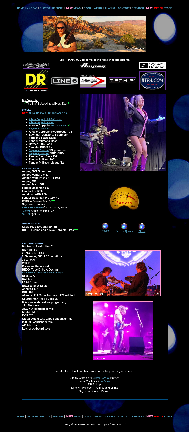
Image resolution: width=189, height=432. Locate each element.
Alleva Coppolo (101, 378)
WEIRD (98, 8)
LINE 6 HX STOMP (32, 207)
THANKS (110, 8)
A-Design (106, 381)
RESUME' (57, 8)
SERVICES (138, 8)
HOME (21, 8)
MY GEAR (32, 8)
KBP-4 (54, 125)
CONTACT (123, 8)
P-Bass (62, 125)
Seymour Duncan (39, 150)
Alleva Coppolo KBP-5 (41, 122)
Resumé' (105, 230)
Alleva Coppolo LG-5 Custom (45, 119)
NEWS (77, 8)
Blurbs (141, 231)
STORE (168, 8)
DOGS (87, 8)
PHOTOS (45, 8)
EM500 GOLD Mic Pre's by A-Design (42, 272)
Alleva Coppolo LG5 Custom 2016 (47, 113)
